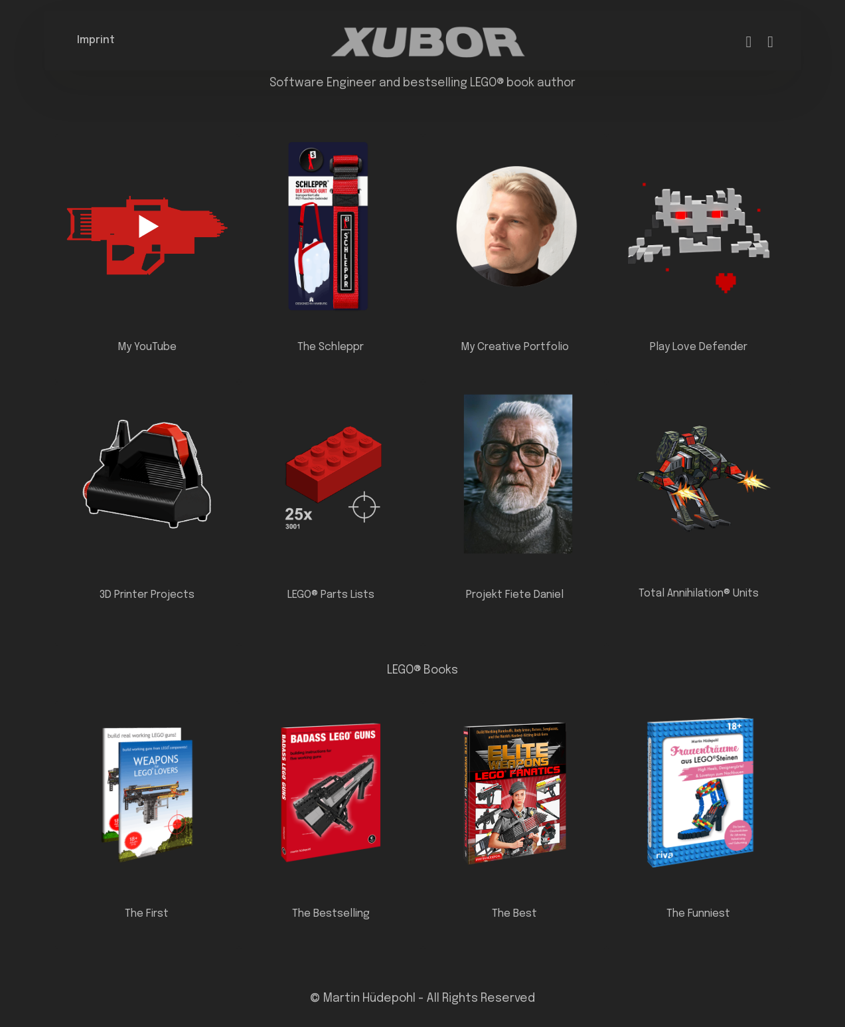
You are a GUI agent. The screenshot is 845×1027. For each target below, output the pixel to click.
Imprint (96, 40)
